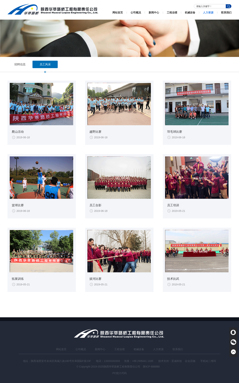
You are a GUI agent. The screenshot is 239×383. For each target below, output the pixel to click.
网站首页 (117, 12)
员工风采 (45, 65)
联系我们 (226, 12)
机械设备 (190, 12)
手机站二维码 (208, 360)
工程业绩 (172, 12)
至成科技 (176, 360)
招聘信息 (20, 64)
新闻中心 (154, 12)
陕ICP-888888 (151, 366)
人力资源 (208, 12)
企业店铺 (190, 360)
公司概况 (136, 12)
